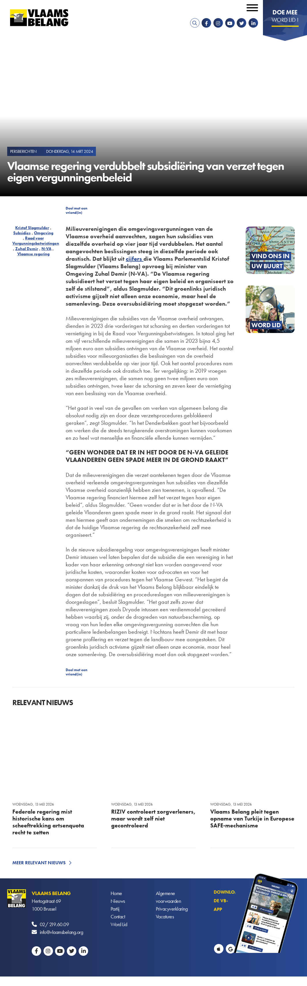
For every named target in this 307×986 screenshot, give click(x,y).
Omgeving (43, 232)
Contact (118, 916)
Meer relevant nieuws (39, 863)
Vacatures (165, 916)
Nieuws (118, 901)
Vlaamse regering (33, 253)
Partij (115, 908)
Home (116, 893)
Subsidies (22, 232)
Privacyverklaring (172, 908)
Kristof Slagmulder (32, 227)
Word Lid (119, 924)
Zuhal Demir (26, 248)
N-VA (46, 248)
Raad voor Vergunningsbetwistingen (35, 240)
